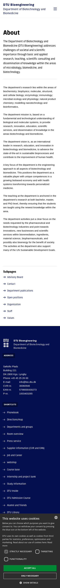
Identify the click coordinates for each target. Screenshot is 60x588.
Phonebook (13, 412)
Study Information (16, 483)
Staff (7, 311)
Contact (9, 283)
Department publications (18, 290)
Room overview (15, 433)
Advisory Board (13, 277)
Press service (14, 440)
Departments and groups (20, 426)
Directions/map (15, 419)
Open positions (13, 297)
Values (8, 317)
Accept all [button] (30, 568)
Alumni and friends (17, 505)
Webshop (11, 462)
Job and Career (14, 455)
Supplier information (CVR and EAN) (25, 448)
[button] (55, 9)
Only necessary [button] (30, 575)
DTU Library (13, 512)
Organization (12, 304)
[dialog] (30, 550)
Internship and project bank (21, 476)
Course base (13, 469)
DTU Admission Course (18, 497)
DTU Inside (12, 490)
